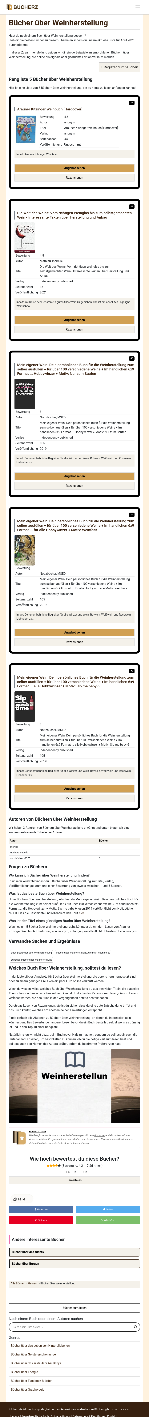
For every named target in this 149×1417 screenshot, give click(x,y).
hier (81, 913)
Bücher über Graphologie (27, 1389)
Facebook (41, 1209)
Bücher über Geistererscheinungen (34, 1354)
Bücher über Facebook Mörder (31, 1381)
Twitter (108, 1209)
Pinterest (41, 1220)
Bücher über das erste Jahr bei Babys (36, 1363)
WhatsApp (108, 1220)
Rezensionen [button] (74, 177)
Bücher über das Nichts (28, 1252)
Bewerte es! (74, 1180)
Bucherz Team (37, 1131)
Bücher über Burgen (25, 1263)
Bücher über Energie (24, 1372)
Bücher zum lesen (74, 1308)
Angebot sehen (74, 168)
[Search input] (73, 1327)
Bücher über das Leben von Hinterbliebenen (40, 1345)
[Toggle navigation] (137, 7)
